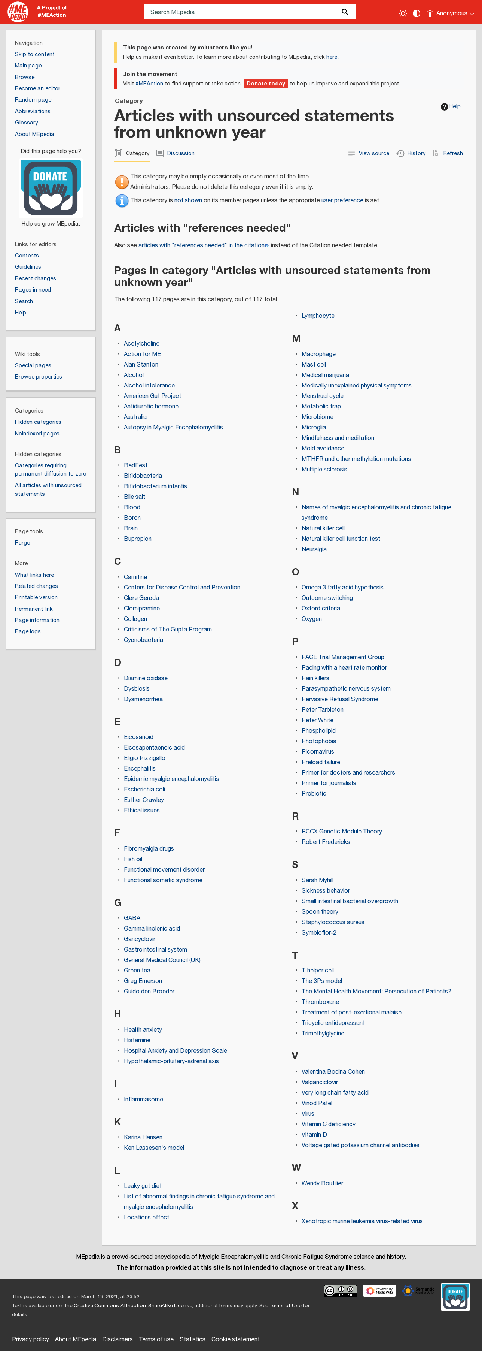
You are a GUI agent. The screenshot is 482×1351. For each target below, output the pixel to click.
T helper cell (318, 970)
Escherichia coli (144, 789)
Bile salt (134, 497)
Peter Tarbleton (323, 710)
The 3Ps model (322, 981)
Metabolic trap (321, 406)
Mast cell (314, 365)
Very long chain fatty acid (335, 1093)
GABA (132, 918)
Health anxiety (143, 1030)
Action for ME (142, 354)
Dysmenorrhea (143, 699)
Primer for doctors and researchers (348, 773)
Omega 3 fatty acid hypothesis (343, 587)
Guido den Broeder (149, 991)
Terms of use (156, 1339)
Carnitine (135, 577)
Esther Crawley (144, 800)
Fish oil (133, 859)
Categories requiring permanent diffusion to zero (50, 470)
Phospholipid (319, 731)
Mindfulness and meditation (338, 438)
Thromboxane (320, 1002)
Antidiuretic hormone (151, 406)
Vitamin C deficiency (329, 1124)
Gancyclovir (139, 939)
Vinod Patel (317, 1103)
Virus (308, 1114)
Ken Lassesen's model (154, 1148)
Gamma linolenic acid (152, 929)
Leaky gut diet (143, 1186)
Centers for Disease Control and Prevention (182, 587)
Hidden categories (38, 422)
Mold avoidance (323, 448)
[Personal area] (450, 12)
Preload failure (321, 762)
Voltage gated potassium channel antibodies (361, 1145)
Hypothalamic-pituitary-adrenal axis (171, 1061)
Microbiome (317, 417)
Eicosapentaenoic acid (154, 748)
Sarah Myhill (317, 880)
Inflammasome (143, 1099)
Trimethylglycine (323, 1033)
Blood (132, 507)
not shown (188, 200)
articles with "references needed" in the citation (201, 245)
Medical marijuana (325, 375)
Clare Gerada (141, 598)
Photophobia (319, 741)
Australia (135, 417)
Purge (22, 543)
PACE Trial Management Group (343, 657)
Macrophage (319, 354)
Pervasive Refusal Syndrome (340, 699)
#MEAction (149, 83)
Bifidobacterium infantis (155, 486)
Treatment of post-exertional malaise (352, 1012)
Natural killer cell (323, 528)
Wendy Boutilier (322, 1183)
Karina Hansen (143, 1137)
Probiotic (314, 794)
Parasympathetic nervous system (346, 689)
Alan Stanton (141, 365)
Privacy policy (30, 1339)
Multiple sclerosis (324, 469)
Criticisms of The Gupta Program (168, 629)
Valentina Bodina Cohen (333, 1072)
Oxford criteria (321, 608)
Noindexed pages (37, 433)
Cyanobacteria (143, 640)
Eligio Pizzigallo (144, 758)
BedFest (135, 465)
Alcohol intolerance (149, 385)
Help (451, 106)
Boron (132, 518)
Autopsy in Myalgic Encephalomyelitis (173, 427)
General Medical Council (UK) (162, 960)
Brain (131, 528)
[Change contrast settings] (416, 13)
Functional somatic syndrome (163, 880)
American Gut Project (152, 396)
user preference (342, 200)
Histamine (137, 1040)
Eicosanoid (138, 737)
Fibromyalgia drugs (149, 849)
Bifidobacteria (143, 476)
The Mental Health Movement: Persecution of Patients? (376, 991)
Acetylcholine (141, 344)
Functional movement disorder (164, 870)
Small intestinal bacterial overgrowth (350, 901)
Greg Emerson (143, 981)
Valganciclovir (320, 1082)
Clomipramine (142, 608)
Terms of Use (285, 1306)
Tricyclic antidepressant (333, 1023)
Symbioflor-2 (319, 933)
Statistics (192, 1339)
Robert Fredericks (326, 842)
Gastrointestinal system (155, 950)
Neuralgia (314, 549)
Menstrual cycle (323, 396)
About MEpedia (75, 1339)
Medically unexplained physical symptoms (357, 385)
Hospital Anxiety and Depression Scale (175, 1051)
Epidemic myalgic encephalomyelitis (171, 779)
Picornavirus (318, 752)
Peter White (317, 720)
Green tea (137, 970)
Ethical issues (142, 810)
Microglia (314, 427)
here (331, 57)
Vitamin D (314, 1135)
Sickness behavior (326, 891)
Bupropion (138, 539)
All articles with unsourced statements (48, 489)
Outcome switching (327, 598)
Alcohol (134, 375)
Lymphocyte (318, 316)
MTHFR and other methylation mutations (356, 459)
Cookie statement (235, 1339)
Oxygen (312, 619)
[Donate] (51, 184)
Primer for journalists (329, 783)
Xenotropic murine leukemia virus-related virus (362, 1221)
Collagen (135, 619)
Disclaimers (117, 1339)
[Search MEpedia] (250, 11)
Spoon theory (320, 912)
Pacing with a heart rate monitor (344, 668)
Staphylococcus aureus (333, 922)
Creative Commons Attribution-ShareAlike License (133, 1306)
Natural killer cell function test (341, 539)
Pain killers (315, 678)
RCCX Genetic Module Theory (342, 831)
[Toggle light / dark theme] (403, 13)
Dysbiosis (137, 689)
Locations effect (146, 1217)
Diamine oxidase (146, 678)
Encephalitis (140, 768)
